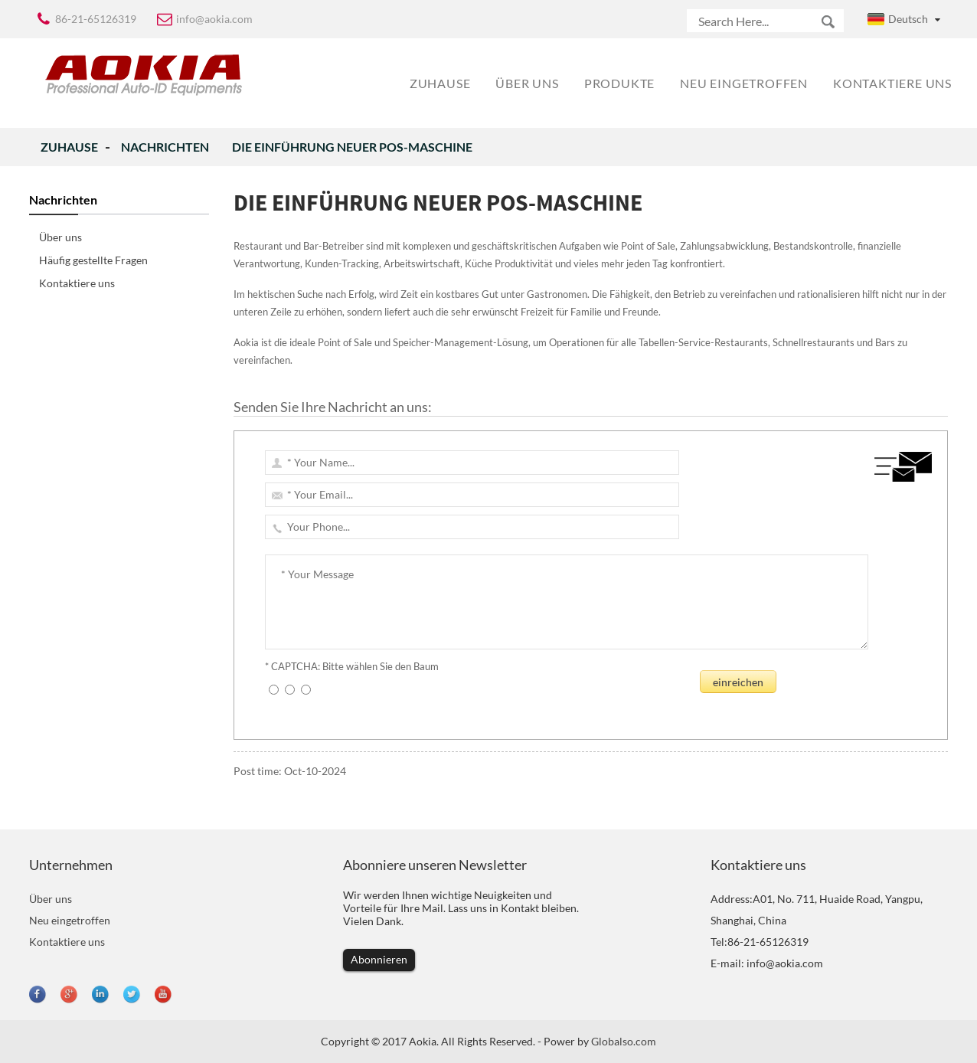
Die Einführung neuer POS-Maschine (352, 146)
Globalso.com (623, 1041)
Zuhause (69, 146)
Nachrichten (165, 146)
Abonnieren (379, 959)
